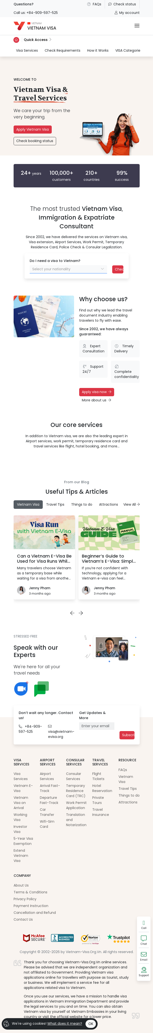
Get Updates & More (92, 715)
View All (131, 504)
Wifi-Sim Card (47, 824)
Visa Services (27, 50)
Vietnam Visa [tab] (28, 504)
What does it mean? (64, 1023)
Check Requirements (62, 50)
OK (90, 1023)
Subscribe (128, 735)
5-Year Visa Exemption (23, 841)
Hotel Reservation (102, 788)
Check (119, 269)
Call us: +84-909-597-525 (36, 12)
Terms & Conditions (30, 892)
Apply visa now (96, 391)
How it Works (98, 50)
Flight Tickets (98, 776)
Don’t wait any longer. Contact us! (46, 715)
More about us (96, 400)
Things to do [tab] (81, 504)
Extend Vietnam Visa (21, 855)
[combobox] (68, 269)
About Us (21, 885)
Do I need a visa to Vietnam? (55, 260)
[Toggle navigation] (137, 26)
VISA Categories (128, 50)
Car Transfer (47, 812)
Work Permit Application (76, 805)
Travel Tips (128, 788)
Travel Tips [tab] (55, 504)
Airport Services (47, 776)
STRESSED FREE (25, 636)
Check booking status (34, 140)
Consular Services (73, 776)
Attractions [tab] (108, 504)
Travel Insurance (100, 812)
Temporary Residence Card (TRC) (75, 790)
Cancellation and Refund (35, 912)
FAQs (94, 4)
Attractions (128, 802)
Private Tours (98, 800)
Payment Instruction (31, 905)
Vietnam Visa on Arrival (21, 802)
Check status (122, 4)
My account (127, 12)
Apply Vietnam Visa (32, 129)
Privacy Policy (25, 899)
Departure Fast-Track (49, 800)
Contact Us (23, 919)
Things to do (129, 795)
